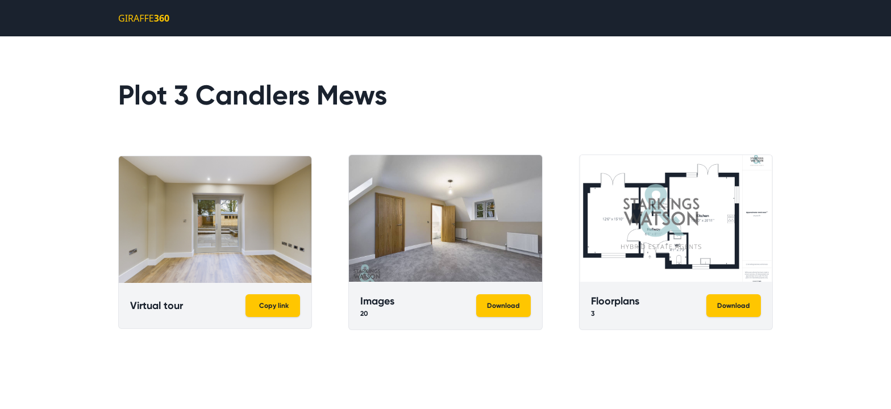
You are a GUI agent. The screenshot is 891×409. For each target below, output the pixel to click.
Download (503, 306)
